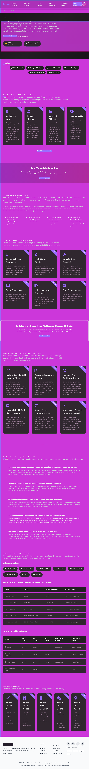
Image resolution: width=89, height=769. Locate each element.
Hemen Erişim (57, 753)
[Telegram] (82, 744)
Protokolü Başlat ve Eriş (44, 151)
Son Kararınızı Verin (44, 178)
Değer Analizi (40, 4)
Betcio (6, 4)
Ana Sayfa (6, 10)
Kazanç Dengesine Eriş (77, 4)
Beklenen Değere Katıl (10, 36)
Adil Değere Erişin (44, 336)
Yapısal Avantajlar (14, 4)
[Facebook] (78, 744)
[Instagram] (73, 744)
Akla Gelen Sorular (64, 4)
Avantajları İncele (23, 36)
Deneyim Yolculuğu (27, 4)
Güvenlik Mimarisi (53, 68)
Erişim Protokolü (52, 4)
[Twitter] (68, 744)
